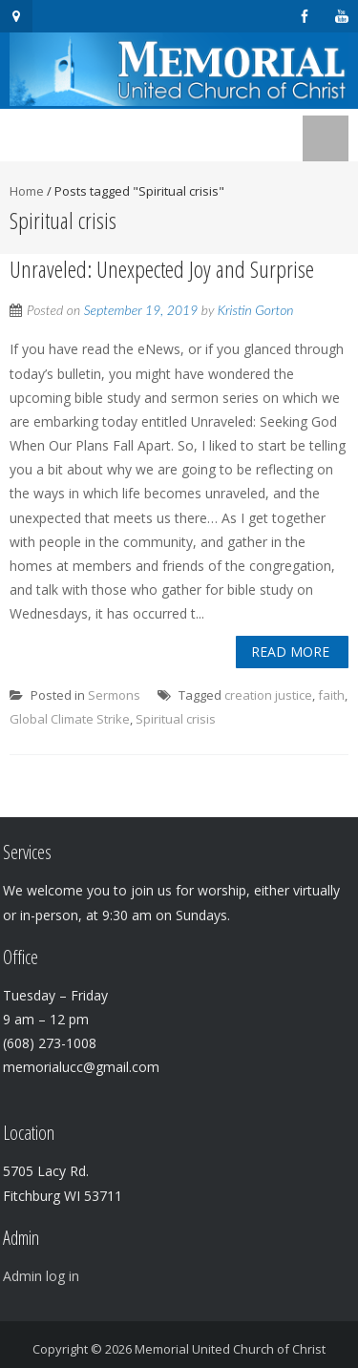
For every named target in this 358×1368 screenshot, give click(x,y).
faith (331, 695)
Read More (290, 651)
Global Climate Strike (70, 718)
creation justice (268, 695)
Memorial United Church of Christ (230, 1348)
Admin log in (41, 1276)
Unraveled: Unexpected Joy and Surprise (162, 268)
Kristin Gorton (256, 310)
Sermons (114, 695)
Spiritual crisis (176, 718)
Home (27, 191)
